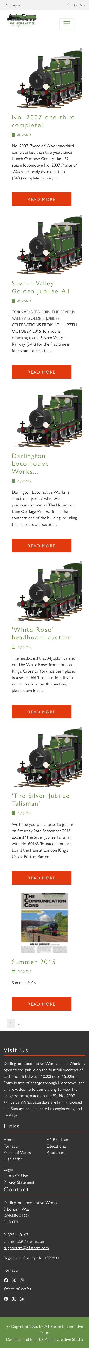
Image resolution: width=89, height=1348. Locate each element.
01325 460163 (16, 1234)
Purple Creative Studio (63, 1339)
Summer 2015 (34, 961)
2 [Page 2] (19, 1023)
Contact (13, 4)
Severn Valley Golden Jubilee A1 (41, 286)
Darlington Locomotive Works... (30, 463)
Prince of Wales (17, 1152)
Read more (42, 199)
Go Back (76, 4)
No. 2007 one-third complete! (43, 120)
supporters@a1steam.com (26, 1247)
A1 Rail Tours (58, 1139)
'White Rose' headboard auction (41, 632)
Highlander (13, 1159)
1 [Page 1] (11, 1023)
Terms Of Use (16, 1175)
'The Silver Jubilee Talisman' (41, 798)
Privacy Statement (19, 1182)
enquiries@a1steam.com (24, 1241)
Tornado (11, 1146)
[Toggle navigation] (66, 24)
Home (9, 1139)
